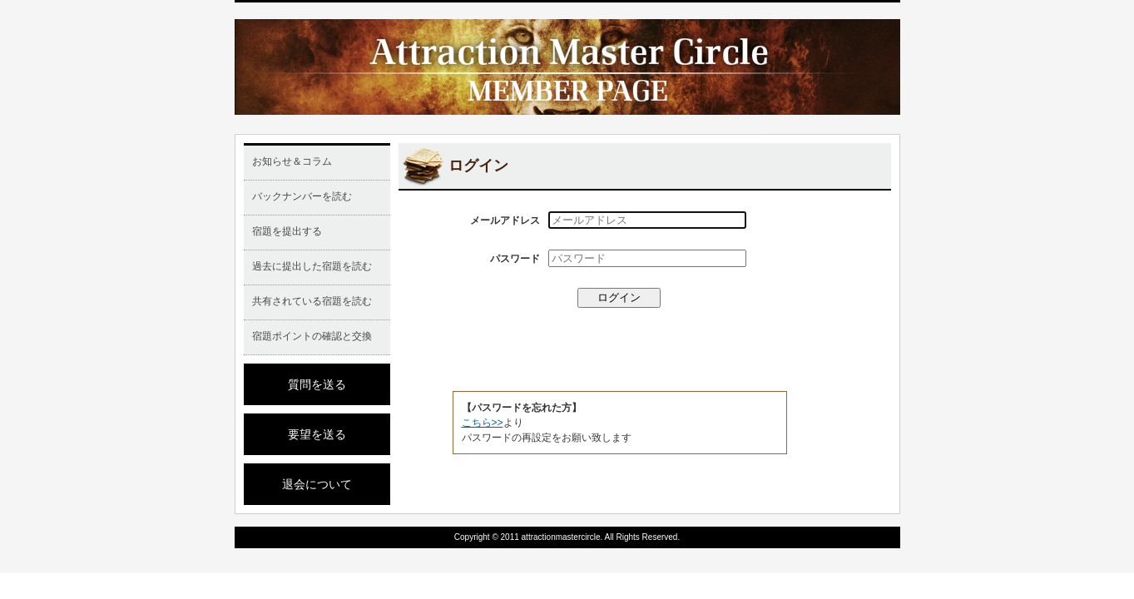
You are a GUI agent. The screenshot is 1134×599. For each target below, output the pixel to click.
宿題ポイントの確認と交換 (312, 336)
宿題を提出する (287, 231)
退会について (317, 484)
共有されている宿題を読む (312, 301)
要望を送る (317, 434)
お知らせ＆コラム (292, 161)
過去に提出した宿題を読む (312, 266)
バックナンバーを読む (302, 196)
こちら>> (482, 422)
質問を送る (317, 384)
